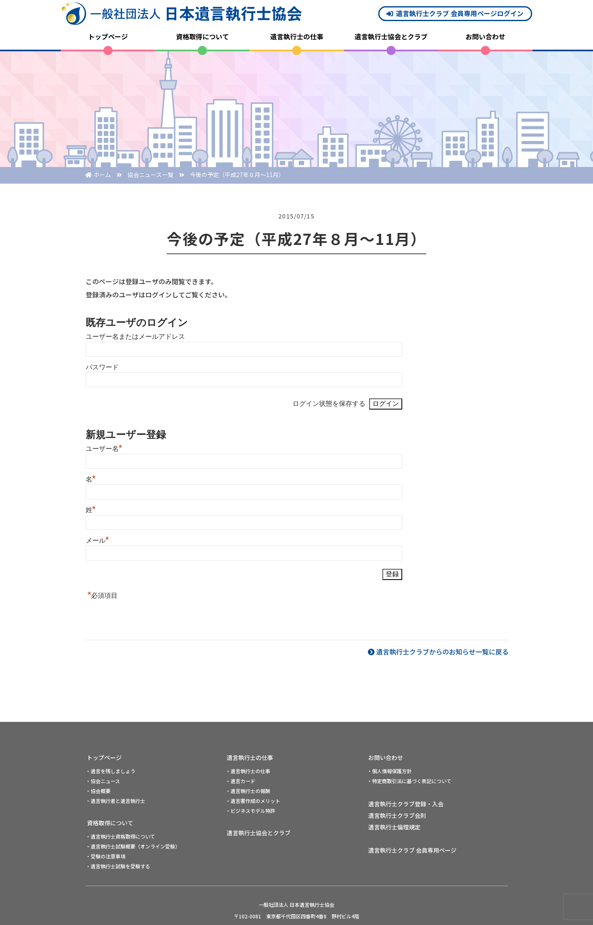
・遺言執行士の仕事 (248, 770)
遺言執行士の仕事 (296, 36)
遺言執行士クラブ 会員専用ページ (412, 850)
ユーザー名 (104, 448)
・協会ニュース (103, 780)
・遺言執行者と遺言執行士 (115, 800)
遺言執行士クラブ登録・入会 (406, 804)
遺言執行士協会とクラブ (391, 36)
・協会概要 (98, 790)
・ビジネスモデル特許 (250, 810)
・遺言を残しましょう (110, 770)
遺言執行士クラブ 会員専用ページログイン (459, 13)
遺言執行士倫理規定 (394, 827)
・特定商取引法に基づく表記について (409, 780)
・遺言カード (240, 780)
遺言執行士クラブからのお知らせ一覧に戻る (442, 652)
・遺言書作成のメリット (253, 800)
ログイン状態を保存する (329, 403)
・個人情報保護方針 (389, 770)
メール (97, 540)
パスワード (102, 367)
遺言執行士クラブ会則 (397, 815)
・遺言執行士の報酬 (248, 790)
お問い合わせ (485, 36)
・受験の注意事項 (105, 856)
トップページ (108, 36)
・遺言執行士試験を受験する (118, 866)
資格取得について (202, 36)
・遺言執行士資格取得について (120, 836)
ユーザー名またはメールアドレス (135, 336)
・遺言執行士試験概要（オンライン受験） (133, 846)
